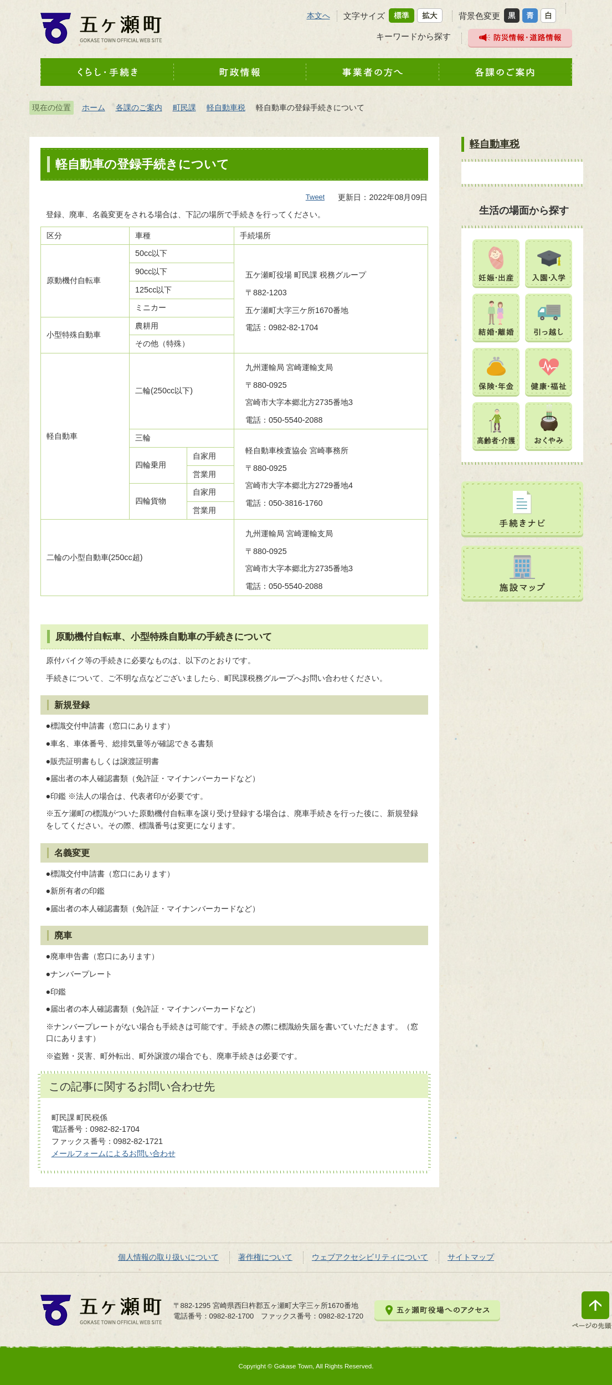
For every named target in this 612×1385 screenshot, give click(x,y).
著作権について (265, 1257)
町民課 (184, 107)
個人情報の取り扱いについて (168, 1257)
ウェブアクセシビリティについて (370, 1257)
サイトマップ (471, 1257)
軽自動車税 (226, 107)
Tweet (315, 197)
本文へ (318, 15)
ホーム (93, 107)
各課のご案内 (139, 107)
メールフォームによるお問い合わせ (114, 1153)
